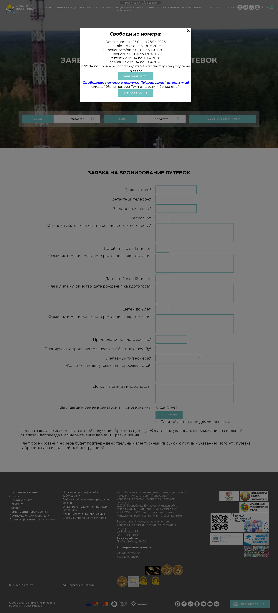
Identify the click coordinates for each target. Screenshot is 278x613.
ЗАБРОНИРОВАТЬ (136, 76)
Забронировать (136, 92)
